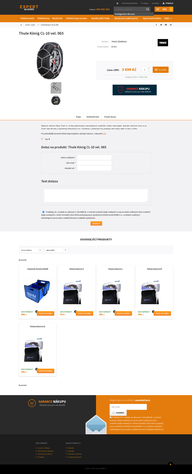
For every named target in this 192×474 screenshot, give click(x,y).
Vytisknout (170, 24)
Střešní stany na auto (76, 18)
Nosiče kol (57, 18)
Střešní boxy (43, 18)
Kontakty (155, 3)
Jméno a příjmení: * (68, 157)
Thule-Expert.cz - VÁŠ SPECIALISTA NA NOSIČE (33, 7)
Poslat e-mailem (166, 24)
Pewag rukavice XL (37, 326)
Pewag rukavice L (115, 269)
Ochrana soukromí (75, 454)
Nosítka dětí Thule (101, 18)
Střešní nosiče (27, 18)
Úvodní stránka (21, 24)
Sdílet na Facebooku (156, 24)
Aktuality (71, 448)
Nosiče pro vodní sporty (126, 18)
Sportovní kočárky (152, 18)
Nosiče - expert (30, 25)
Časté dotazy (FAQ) (44, 454)
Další (168, 18)
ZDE (104, 133)
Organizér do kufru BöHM (37, 269)
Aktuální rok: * (70, 168)
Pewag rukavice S (76, 269)
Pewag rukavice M (154, 269)
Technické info (92, 117)
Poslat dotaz (110, 117)
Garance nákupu (43, 448)
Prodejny (144, 3)
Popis (78, 117)
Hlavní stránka (117, 3)
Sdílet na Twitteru (161, 24)
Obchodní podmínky (130, 3)
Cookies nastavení (74, 457)
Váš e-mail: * (71, 163)
